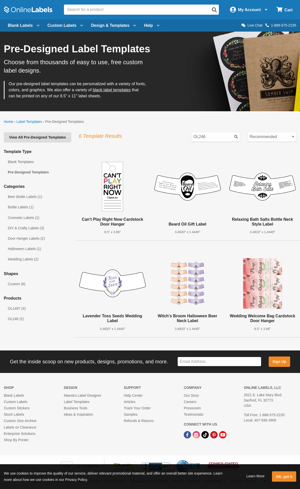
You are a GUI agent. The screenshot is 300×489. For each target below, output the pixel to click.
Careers (190, 402)
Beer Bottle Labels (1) (25, 197)
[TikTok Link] (205, 435)
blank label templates (112, 90)
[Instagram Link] (197, 435)
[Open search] (214, 9)
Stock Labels (14, 414)
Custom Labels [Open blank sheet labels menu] (65, 25)
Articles (129, 402)
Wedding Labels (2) (23, 259)
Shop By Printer (16, 440)
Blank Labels (14, 395)
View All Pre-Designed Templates (37, 137)
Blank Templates (21, 162)
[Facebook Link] (188, 435)
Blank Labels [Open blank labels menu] (23, 25)
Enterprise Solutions (19, 434)
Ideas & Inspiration (78, 414)
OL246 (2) (16, 319)
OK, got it (284, 477)
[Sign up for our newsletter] (219, 361)
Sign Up (279, 362)
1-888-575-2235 (280, 25)
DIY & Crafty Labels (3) (26, 228)
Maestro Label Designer (82, 395)
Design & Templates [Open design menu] (113, 25)
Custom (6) (16, 284)
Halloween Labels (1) (24, 249)
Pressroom (192, 408)
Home (8, 122)
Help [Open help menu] (151, 25)
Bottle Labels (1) (21, 207)
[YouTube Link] (222, 435)
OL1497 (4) (17, 308)
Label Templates (29, 122)
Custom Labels (15, 402)
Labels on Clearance (20, 427)
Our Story (191, 395)
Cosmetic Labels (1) (23, 218)
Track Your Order (137, 408)
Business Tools (75, 408)
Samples (130, 414)
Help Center (133, 395)
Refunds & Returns (139, 421)
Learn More (255, 476)
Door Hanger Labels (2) (26, 238)
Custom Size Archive (20, 421)
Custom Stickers (17, 408)
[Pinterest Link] (214, 435)
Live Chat (251, 25)
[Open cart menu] (284, 9)
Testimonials (193, 414)
